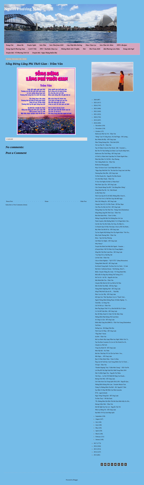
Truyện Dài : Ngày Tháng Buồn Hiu (44, 53)
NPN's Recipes (122, 45)
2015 (95, 449)
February (98, 436)
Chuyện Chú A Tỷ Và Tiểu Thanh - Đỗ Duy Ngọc (109, 204)
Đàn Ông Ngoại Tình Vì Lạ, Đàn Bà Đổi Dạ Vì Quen (110, 308)
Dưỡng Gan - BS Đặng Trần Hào (104, 328)
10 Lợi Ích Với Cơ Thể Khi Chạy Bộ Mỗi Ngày (109, 198)
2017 (95, 443)
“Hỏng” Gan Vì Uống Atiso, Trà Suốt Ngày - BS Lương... (111, 136)
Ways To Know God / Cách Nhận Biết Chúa (108, 167)
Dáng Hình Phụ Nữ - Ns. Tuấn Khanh (106, 190)
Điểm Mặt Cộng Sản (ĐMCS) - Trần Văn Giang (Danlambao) (113, 322)
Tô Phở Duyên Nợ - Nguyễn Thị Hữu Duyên (108, 176)
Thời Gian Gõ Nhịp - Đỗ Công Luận (105, 331)
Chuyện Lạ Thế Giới (101, 345)
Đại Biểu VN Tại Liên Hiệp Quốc (105, 412)
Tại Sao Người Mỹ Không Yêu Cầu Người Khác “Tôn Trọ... (112, 232)
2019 (95, 120)
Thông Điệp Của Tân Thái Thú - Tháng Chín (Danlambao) (112, 210)
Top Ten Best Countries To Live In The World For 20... (111, 342)
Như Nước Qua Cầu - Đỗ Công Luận (105, 184)
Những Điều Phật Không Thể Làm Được (107, 317)
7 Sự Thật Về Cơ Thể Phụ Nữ (103, 255)
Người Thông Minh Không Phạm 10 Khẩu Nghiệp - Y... (111, 300)
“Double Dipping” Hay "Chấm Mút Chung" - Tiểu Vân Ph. (112, 367)
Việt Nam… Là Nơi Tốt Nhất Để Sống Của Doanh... (110, 376)
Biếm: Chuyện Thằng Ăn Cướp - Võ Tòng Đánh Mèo (110, 272)
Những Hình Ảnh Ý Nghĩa (70, 49)
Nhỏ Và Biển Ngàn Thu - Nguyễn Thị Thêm (108, 373)
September (98, 416)
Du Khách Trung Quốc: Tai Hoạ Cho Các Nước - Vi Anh (111, 266)
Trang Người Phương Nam (15, 49)
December (98, 125)
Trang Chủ (9, 45)
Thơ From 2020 (94, 49)
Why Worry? (99, 243)
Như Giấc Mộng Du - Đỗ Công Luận (105, 201)
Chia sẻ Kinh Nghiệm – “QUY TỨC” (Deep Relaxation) (111, 260)
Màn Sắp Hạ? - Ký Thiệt (102, 350)
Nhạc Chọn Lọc (91, 45)
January (97, 439)
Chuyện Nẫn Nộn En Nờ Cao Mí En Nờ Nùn (108, 283)
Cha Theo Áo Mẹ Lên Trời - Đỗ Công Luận (107, 207)
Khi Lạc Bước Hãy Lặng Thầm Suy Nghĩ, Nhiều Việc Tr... (112, 339)
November (98, 128)
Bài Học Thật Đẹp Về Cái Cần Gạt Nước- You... (109, 353)
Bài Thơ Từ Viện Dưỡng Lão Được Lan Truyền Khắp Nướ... (112, 151)
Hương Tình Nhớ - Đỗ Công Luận (105, 379)
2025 (95, 102)
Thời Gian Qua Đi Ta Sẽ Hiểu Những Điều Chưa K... (110, 196)
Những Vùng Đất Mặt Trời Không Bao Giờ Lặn (109, 218)
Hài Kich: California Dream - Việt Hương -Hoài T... (110, 269)
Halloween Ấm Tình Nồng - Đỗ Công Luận (107, 153)
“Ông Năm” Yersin (100, 334)
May (96, 428)
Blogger (75, 480)
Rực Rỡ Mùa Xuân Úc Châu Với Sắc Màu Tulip (109, 314)
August (97, 419)
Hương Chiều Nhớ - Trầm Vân (104, 404)
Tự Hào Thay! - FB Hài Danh (103, 398)
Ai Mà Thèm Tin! (100, 193)
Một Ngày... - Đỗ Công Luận (103, 356)
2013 (95, 455)
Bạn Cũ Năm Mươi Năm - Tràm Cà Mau (107, 359)
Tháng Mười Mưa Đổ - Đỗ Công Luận (106, 263)
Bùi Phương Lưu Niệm (112, 49)
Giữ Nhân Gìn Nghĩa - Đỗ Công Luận (106, 241)
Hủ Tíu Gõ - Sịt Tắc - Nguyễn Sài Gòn (106, 277)
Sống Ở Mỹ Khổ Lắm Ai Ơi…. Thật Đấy (107, 291)
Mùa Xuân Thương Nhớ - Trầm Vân (105, 235)
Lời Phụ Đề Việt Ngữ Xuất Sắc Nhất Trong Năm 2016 (110, 370)
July (96, 422)
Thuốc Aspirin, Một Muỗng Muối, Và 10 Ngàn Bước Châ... (112, 221)
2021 (95, 114)
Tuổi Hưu (98, 325)
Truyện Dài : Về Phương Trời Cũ (17, 53)
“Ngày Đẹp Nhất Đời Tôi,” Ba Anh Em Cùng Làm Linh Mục (112, 170)
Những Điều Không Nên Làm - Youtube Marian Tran (110, 384)
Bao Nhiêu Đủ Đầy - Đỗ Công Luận (105, 139)
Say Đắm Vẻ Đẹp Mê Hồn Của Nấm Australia (108, 390)
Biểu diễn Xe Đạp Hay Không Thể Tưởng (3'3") (109, 274)
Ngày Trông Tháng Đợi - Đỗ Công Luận (106, 395)
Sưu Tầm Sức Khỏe (106, 45)
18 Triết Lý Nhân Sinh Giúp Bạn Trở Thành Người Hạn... (111, 156)
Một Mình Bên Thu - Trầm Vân (104, 280)
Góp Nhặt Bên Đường (74, 45)
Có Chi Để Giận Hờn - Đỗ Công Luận (106, 311)
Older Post (83, 201)
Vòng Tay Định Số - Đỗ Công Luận (105, 348)
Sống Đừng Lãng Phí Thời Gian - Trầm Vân (108, 213)
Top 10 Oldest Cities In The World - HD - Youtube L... (111, 148)
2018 (95, 123)
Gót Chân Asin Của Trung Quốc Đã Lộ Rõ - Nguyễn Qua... (112, 381)
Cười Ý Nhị (32, 49)
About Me (20, 45)
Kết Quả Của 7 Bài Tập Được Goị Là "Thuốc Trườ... (110, 297)
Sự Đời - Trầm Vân (100, 336)
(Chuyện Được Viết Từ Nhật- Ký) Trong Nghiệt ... (109, 249)
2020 (95, 117)
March (97, 434)
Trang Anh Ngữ (128, 49)
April (97, 431)
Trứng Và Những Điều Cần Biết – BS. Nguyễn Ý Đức (110, 387)
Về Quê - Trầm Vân (101, 365)
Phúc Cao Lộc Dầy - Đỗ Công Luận (105, 294)
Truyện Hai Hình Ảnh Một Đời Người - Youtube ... (109, 246)
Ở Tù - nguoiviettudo (101, 393)
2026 (95, 99)
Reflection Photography (102, 165)
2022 (95, 111)
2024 (95, 105)
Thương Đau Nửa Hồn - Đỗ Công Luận (106, 173)
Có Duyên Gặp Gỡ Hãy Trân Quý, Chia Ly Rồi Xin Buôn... (112, 227)
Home (46, 201)
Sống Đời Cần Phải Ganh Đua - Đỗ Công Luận (108, 252)
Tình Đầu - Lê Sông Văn (102, 303)
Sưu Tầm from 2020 (56, 45)
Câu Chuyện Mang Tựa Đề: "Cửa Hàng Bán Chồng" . (110, 187)
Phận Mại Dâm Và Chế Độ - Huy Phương (107, 159)
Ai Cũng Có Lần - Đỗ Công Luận (104, 319)
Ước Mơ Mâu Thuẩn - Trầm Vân (104, 179)
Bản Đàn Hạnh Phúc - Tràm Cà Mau (105, 215)
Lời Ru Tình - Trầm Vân (102, 257)
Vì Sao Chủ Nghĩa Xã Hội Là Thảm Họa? (107, 181)
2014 (95, 452)
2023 (95, 108)
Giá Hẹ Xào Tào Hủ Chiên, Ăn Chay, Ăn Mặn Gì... (110, 224)
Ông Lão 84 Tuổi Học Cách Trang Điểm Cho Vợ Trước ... (112, 362)
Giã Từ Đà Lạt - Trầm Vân (102, 305)
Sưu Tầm (42, 45)
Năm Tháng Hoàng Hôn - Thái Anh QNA (107, 142)
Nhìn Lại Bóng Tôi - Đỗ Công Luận (105, 410)
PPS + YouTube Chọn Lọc (49, 49)
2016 (95, 446)
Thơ (84, 49)
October (97, 131)
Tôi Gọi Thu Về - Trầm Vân (103, 145)
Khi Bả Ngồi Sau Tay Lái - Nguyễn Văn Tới (108, 407)
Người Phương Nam (23, 8)
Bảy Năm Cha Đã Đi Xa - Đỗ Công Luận (107, 229)
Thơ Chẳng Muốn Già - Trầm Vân (105, 162)
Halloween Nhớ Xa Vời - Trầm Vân (105, 134)
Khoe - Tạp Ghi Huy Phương (103, 238)
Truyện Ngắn (31, 45)
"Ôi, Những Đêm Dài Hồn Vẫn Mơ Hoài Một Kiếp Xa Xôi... (112, 401)
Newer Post (9, 201)
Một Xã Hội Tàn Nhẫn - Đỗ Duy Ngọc (106, 286)
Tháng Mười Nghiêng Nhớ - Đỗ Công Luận (107, 289)
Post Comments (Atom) (20, 205)
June (96, 425)
